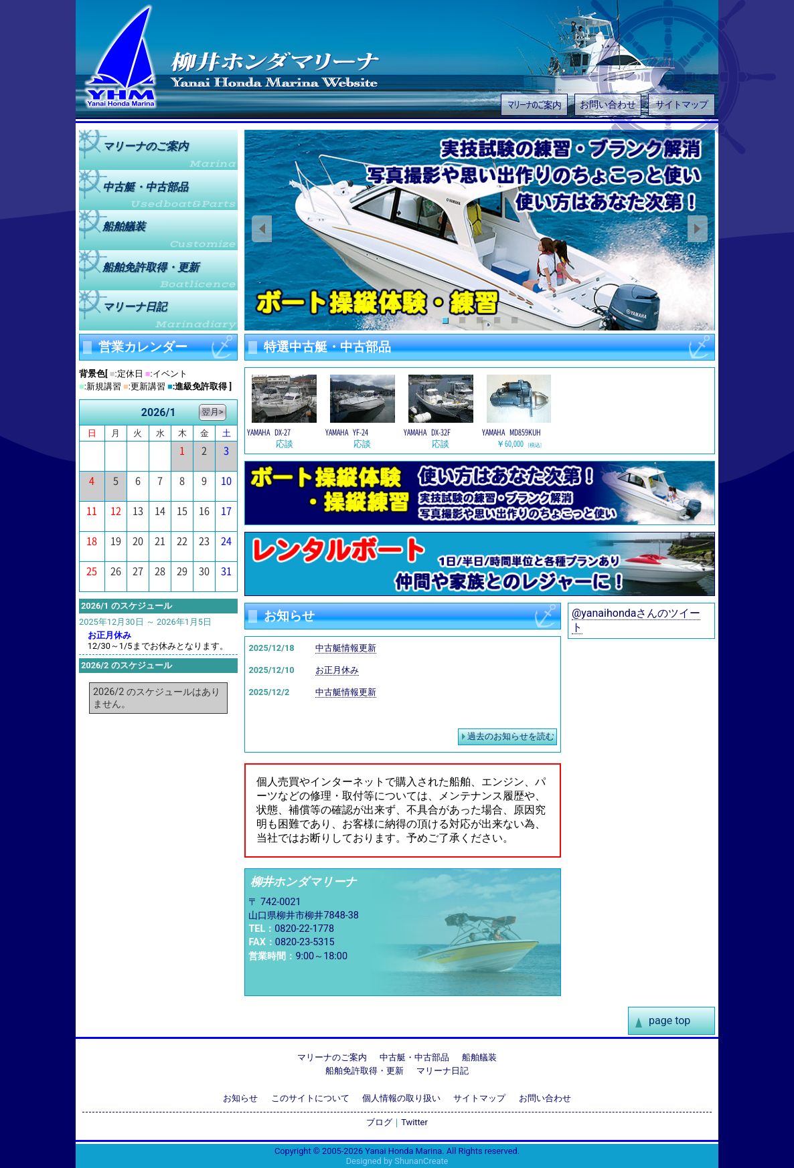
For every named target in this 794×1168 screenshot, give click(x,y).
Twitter (414, 1122)
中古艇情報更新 (345, 648)
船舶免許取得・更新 (364, 1071)
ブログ (379, 1122)
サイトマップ (681, 104)
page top (669, 1020)
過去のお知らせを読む (510, 736)
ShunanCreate (421, 1161)
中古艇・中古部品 (414, 1057)
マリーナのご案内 (534, 104)
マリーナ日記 (134, 306)
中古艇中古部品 (145, 186)
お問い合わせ (608, 104)
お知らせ (240, 1098)
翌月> (213, 412)
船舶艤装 (123, 226)
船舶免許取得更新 (150, 267)
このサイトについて (310, 1098)
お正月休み (337, 670)
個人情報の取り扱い (401, 1098)
